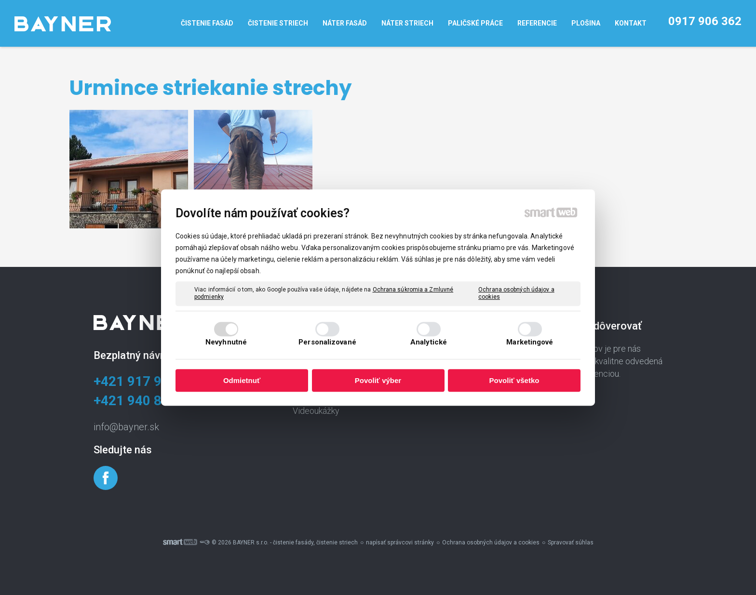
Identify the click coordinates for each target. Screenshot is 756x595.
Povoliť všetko (514, 380)
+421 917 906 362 (148, 381)
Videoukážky (316, 411)
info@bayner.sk (126, 427)
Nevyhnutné (226, 342)
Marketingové (529, 342)
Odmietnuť (241, 380)
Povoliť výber (378, 380)
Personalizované (327, 342)
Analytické (428, 342)
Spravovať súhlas (571, 542)
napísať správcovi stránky (400, 542)
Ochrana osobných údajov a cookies (516, 293)
